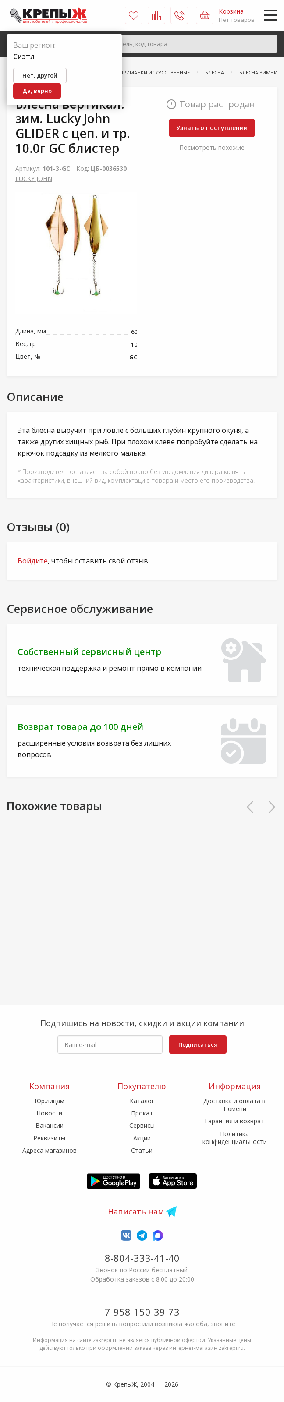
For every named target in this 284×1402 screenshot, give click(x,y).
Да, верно (37, 91)
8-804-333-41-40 (142, 1257)
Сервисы (142, 1125)
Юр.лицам (49, 1101)
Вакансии (50, 1125)
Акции (142, 1138)
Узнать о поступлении (212, 128)
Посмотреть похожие (212, 147)
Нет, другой (39, 75)
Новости (49, 1113)
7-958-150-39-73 (142, 1311)
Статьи (142, 1150)
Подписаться (197, 1044)
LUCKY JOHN (33, 178)
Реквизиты (49, 1138)
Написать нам (136, 1211)
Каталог (142, 1101)
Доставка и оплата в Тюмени (234, 1105)
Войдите (33, 561)
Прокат (142, 1113)
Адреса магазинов (49, 1150)
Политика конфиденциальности (234, 1137)
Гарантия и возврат (234, 1121)
